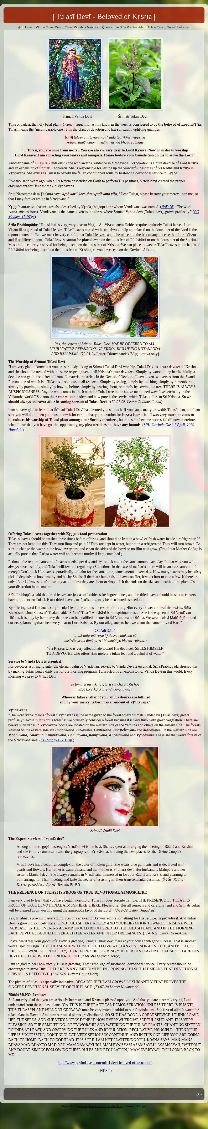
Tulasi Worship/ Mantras (81, 27)
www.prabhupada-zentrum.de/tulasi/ (100, 1106)
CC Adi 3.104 (105, 630)
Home (28, 27)
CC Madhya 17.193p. (57, 740)
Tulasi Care (155, 27)
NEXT (105, 1071)
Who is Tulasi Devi (48, 27)
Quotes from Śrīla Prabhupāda (123, 27)
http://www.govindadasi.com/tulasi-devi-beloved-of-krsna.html (105, 1063)
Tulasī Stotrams (177, 27)
